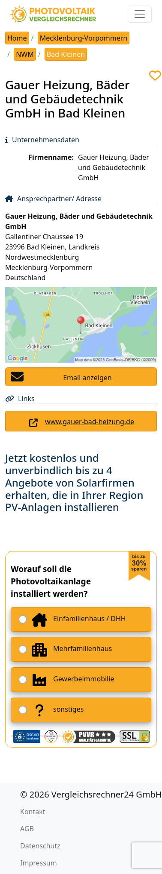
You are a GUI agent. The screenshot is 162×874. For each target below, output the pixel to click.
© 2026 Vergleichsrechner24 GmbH (91, 794)
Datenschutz (40, 846)
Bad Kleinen (66, 54)
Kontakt (32, 811)
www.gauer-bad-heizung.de (89, 421)
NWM (25, 54)
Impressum (38, 863)
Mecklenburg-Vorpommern (84, 38)
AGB (27, 828)
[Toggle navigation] (140, 14)
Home (17, 38)
